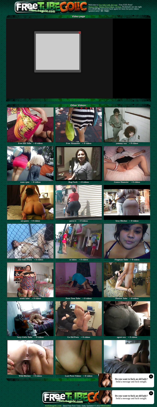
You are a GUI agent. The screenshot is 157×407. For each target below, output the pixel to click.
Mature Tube (93, 7)
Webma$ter (106, 406)
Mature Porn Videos (106, 7)
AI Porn (118, 7)
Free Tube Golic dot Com (108, 5)
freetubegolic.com (53, 406)
